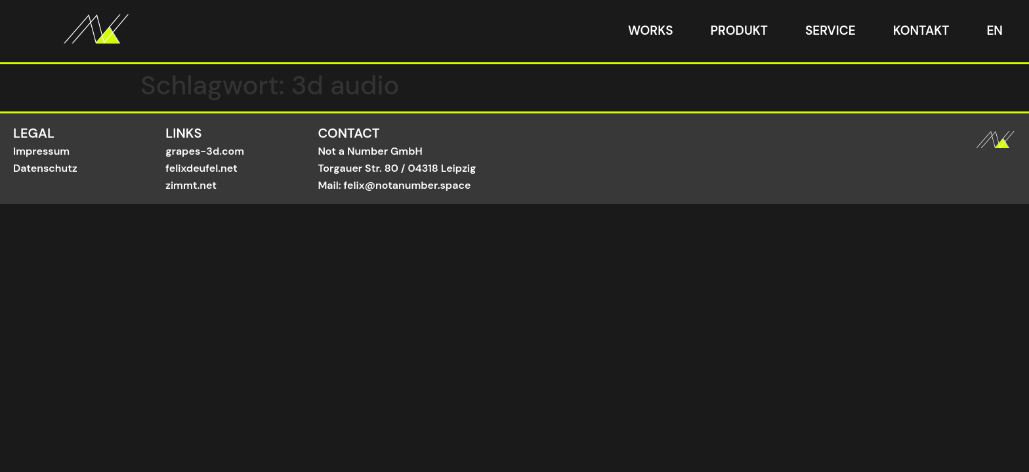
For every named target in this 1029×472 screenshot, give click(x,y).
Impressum (41, 151)
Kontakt (921, 30)
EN (994, 30)
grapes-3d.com (204, 151)
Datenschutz (45, 168)
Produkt (739, 30)
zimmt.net (191, 185)
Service (830, 30)
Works (650, 30)
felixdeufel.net (201, 168)
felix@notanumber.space (407, 185)
